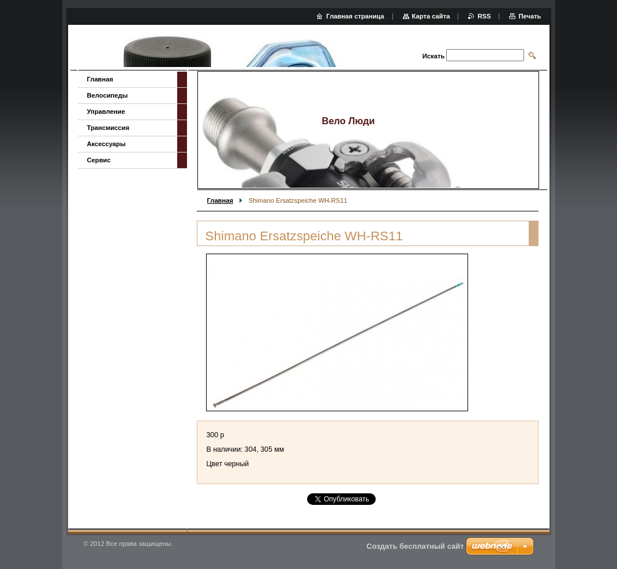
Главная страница (355, 16)
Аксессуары (106, 143)
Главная (220, 200)
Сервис (99, 160)
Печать (529, 16)
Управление (106, 111)
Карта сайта (431, 16)
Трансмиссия (108, 127)
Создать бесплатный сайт (415, 546)
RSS (484, 16)
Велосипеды (107, 95)
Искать (433, 56)
